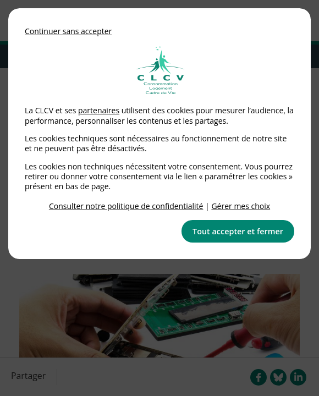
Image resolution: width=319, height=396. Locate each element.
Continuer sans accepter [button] (68, 31)
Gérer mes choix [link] (240, 206)
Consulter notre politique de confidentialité (126, 206)
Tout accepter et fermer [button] (238, 231)
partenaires (98, 110)
